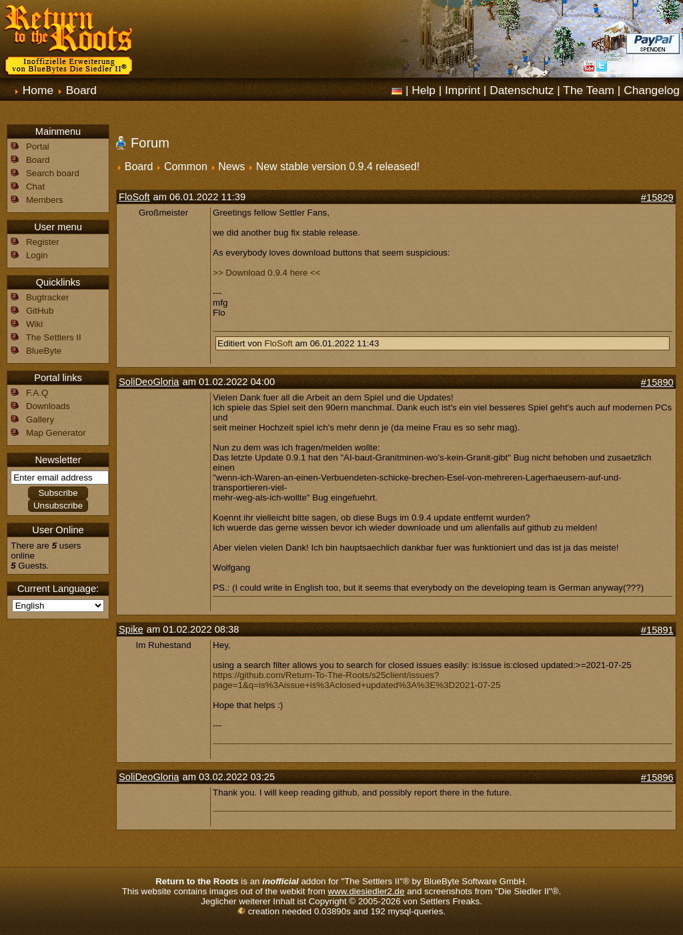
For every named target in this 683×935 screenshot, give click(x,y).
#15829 (657, 197)
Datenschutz (522, 90)
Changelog (652, 90)
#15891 (657, 630)
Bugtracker (47, 297)
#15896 (657, 777)
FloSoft (134, 197)
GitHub (39, 311)
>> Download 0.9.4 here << (267, 273)
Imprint (462, 90)
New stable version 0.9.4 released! (338, 166)
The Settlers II (53, 337)
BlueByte (43, 351)
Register (42, 242)
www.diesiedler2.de (366, 891)
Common (185, 166)
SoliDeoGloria (149, 381)
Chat (35, 187)
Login (37, 255)
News (231, 166)
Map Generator (56, 433)
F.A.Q (37, 393)
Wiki (34, 324)
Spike (131, 629)
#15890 (657, 382)
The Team (588, 90)
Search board (52, 173)
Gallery (40, 419)
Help (424, 90)
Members (44, 200)
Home (38, 90)
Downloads (48, 406)
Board (81, 90)
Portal (37, 146)
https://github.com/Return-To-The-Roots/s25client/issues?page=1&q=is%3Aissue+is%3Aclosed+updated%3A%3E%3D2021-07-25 (356, 680)
